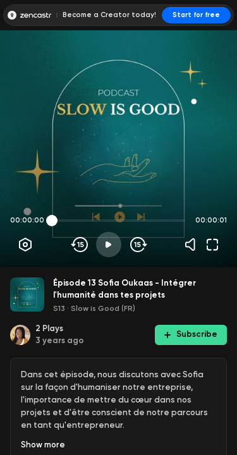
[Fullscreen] (212, 244)
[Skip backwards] (79, 244)
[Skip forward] (137, 244)
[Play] (108, 244)
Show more (43, 444)
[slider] (52, 220)
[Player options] (25, 245)
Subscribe (190, 334)
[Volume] (193, 244)
